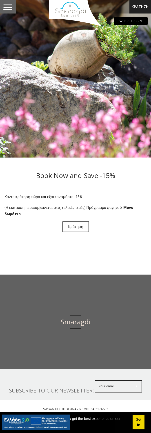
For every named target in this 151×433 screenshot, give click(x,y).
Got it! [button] (138, 422)
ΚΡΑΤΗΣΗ (140, 6)
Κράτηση (75, 226)
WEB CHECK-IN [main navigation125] (131, 21)
